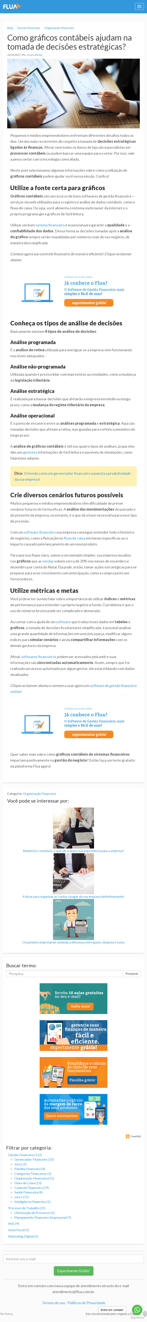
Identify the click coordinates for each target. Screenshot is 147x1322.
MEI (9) (13, 1223)
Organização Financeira (59, 28)
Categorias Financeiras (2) (32, 1173)
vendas (48, 561)
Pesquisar (131, 973)
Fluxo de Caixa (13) (27, 1183)
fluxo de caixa (74, 538)
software (63, 621)
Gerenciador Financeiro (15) (34, 1159)
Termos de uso (53, 1302)
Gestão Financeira (28, 28)
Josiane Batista (34, 54)
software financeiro (40, 532)
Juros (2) (20, 1164)
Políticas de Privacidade (86, 1302)
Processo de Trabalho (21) (26, 1208)
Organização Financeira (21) (34, 1178)
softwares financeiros (38, 656)
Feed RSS (136, 1136)
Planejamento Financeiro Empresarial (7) (42, 1217)
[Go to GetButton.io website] (137, 1317)
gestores (30, 452)
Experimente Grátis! (73, 1270)
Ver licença (6, 1313)
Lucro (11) (21, 1197)
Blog (10, 28)
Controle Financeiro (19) (31, 1188)
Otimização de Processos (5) (34, 1213)
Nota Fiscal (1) (18, 1230)
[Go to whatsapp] (137, 1310)
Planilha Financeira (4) (29, 1169)
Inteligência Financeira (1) (32, 1201)
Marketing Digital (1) (23, 1236)
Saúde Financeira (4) (28, 1192)
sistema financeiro (50, 225)
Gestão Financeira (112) (25, 1155)
